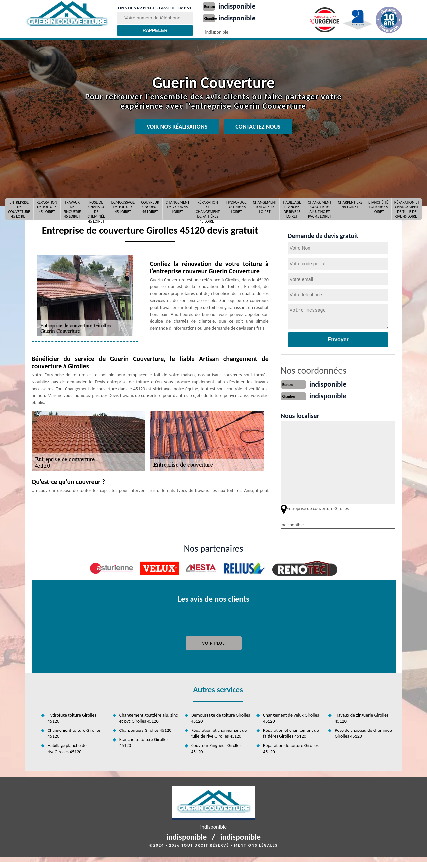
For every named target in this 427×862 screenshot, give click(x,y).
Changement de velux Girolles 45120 (291, 717)
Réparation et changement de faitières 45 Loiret (208, 209)
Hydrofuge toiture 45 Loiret (236, 207)
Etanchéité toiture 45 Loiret (378, 207)
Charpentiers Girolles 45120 (145, 729)
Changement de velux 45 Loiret (178, 207)
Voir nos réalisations (177, 126)
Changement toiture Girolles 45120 (74, 732)
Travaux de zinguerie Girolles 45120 (361, 717)
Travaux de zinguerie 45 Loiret (72, 209)
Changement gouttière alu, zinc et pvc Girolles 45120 (148, 717)
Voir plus (213, 642)
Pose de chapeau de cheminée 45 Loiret (96, 209)
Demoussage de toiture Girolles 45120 (220, 717)
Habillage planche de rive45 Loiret (292, 209)
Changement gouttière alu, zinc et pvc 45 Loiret (319, 209)
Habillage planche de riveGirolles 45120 (67, 748)
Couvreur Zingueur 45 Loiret (150, 207)
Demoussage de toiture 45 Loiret (123, 207)
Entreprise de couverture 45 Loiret (19, 209)
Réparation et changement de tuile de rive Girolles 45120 (219, 732)
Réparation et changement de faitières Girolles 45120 (291, 732)
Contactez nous (257, 126)
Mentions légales (256, 845)
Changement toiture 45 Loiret (265, 207)
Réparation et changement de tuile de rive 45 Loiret (406, 209)
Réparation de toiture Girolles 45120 (291, 748)
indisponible (242, 5)
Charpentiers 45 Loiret (350, 204)
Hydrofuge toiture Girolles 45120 (72, 717)
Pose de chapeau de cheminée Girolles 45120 (363, 732)
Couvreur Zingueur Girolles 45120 (216, 748)
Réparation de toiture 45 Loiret (47, 207)
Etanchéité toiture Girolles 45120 (143, 742)
